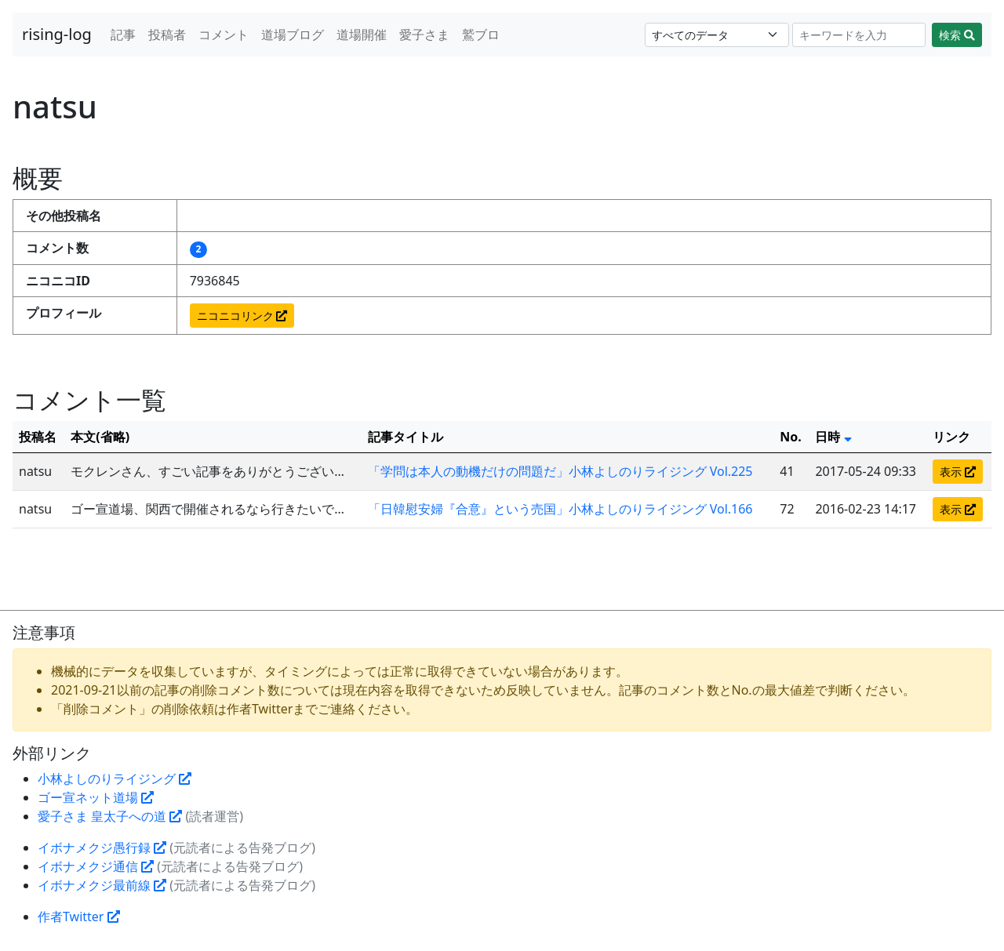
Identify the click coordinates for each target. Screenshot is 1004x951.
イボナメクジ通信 (96, 866)
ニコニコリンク (242, 315)
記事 (123, 34)
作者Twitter (79, 916)
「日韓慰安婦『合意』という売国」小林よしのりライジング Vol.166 (560, 508)
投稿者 (167, 34)
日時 (833, 436)
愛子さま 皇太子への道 (110, 816)
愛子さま (424, 34)
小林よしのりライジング (114, 778)
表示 (958, 471)
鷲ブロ (481, 34)
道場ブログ (292, 34)
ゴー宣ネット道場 (96, 797)
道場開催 (361, 34)
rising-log (57, 34)
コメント (223, 34)
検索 (957, 34)
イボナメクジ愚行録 (102, 847)
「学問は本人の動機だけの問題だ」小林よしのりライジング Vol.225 (560, 471)
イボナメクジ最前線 (102, 885)
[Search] (859, 35)
